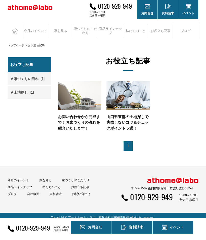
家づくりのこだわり (75, 176)
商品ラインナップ (20, 183)
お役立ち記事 (160, 28)
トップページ (16, 40)
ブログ (186, 29)
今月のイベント (18, 176)
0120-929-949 (115, 6)
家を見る (45, 176)
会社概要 (33, 189)
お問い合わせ (81, 189)
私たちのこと (51, 183)
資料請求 (56, 189)
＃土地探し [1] (22, 88)
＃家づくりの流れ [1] (27, 74)
